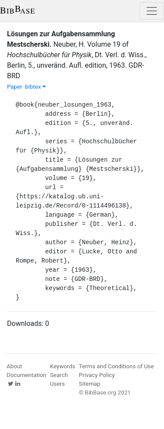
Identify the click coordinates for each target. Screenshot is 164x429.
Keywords (62, 366)
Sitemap (89, 384)
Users (57, 384)
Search (59, 375)
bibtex (35, 86)
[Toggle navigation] (152, 11)
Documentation (26, 375)
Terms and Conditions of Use (116, 366)
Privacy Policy (97, 375)
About (14, 366)
